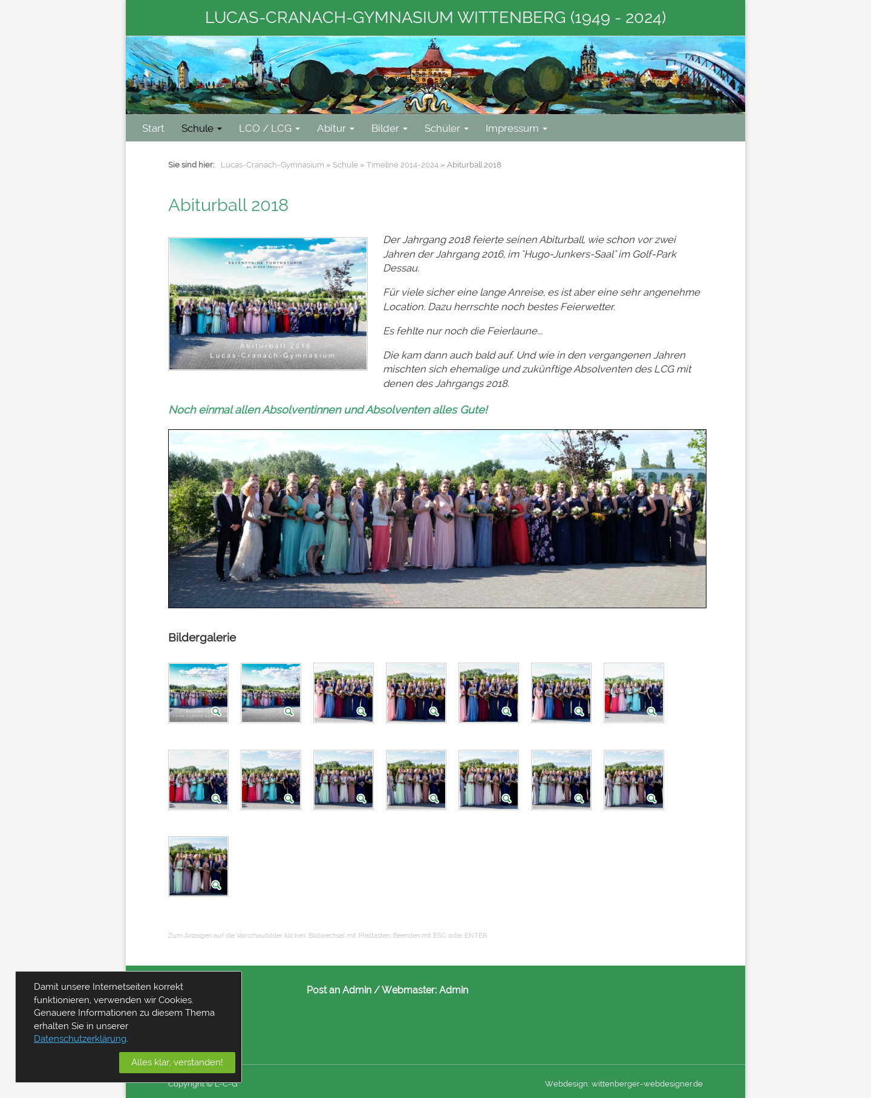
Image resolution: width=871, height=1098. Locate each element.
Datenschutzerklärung (80, 1038)
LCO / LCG (269, 128)
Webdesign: (567, 1083)
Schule (201, 128)
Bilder (389, 128)
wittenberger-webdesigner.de (647, 1083)
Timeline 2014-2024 (403, 164)
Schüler (447, 128)
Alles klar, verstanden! (177, 1062)
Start (153, 128)
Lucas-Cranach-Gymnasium (272, 164)
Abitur (335, 128)
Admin (453, 990)
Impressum (516, 128)
